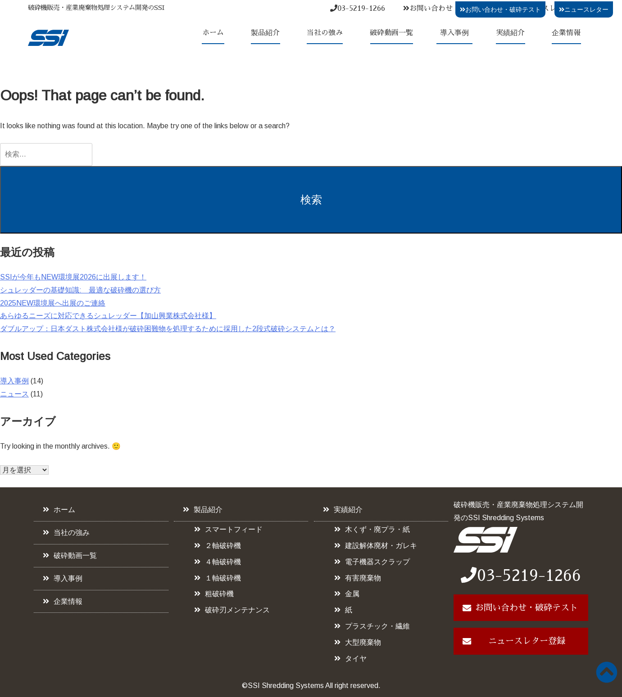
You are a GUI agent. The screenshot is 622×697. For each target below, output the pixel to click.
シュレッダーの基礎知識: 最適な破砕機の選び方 (80, 290)
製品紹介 (265, 32)
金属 (352, 594)
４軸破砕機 (223, 562)
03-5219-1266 (357, 8)
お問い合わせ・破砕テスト (449, 8)
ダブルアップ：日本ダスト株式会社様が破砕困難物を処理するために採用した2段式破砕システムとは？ (168, 329)
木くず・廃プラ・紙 (377, 529)
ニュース (14, 394)
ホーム (213, 32)
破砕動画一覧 (391, 32)
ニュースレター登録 (526, 641)
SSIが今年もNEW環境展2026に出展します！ (73, 277)
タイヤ (356, 658)
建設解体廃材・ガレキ (381, 545)
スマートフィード (234, 529)
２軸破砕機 (223, 545)
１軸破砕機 (223, 578)
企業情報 (566, 32)
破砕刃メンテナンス (237, 610)
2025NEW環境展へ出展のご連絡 (52, 303)
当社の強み (325, 32)
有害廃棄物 (363, 578)
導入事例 (454, 32)
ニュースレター (583, 9)
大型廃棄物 (363, 642)
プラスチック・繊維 (377, 626)
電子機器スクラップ (377, 562)
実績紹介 (510, 32)
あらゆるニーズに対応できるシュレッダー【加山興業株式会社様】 (108, 315)
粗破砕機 (219, 594)
